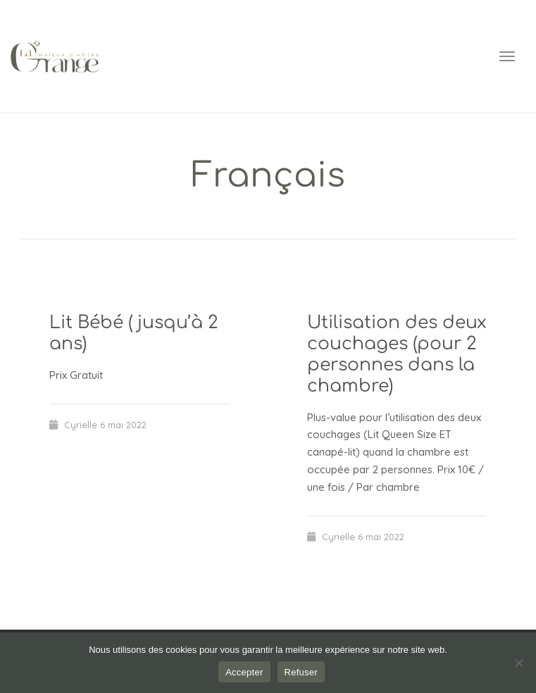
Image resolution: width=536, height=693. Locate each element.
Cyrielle (80, 424)
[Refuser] (518, 663)
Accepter (244, 672)
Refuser (301, 672)
